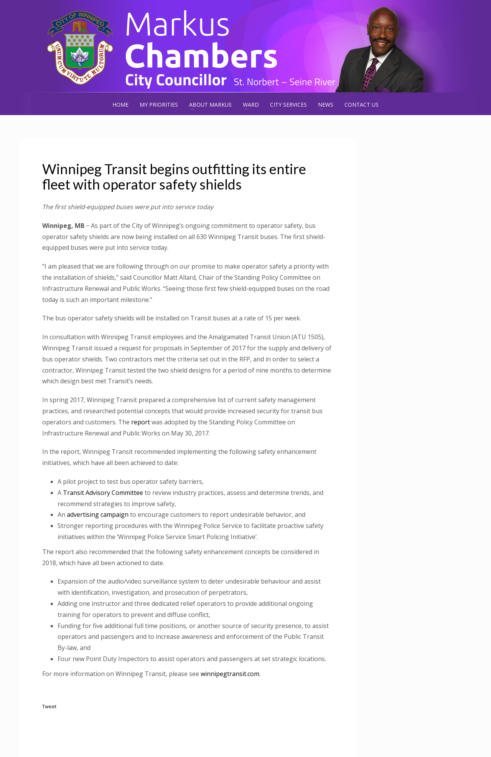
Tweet (49, 706)
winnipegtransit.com (230, 674)
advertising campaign (98, 514)
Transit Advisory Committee (103, 492)
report (140, 422)
